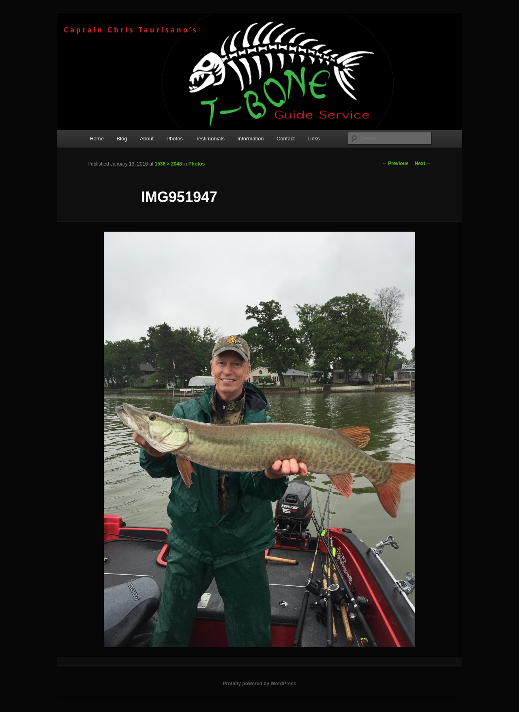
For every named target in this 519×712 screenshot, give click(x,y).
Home (97, 139)
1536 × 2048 (168, 164)
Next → (423, 163)
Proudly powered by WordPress (259, 683)
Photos (174, 139)
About (147, 139)
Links (313, 139)
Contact (286, 139)
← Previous (395, 163)
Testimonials (210, 139)
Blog (121, 139)
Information (250, 139)
